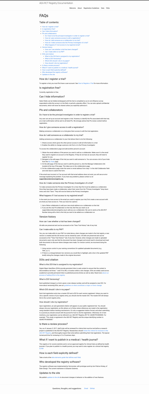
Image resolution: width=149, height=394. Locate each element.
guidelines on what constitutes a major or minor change (83, 285)
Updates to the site (48, 74)
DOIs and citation (48, 54)
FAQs (108, 8)
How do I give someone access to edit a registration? (63, 38)
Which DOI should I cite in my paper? (57, 61)
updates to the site (53, 377)
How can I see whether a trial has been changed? (61, 49)
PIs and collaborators (49, 33)
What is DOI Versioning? (53, 58)
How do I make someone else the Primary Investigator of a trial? (66, 43)
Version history (47, 47)
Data (102, 8)
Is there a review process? (51, 65)
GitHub (92, 388)
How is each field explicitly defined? (54, 70)
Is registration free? (48, 29)
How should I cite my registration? (56, 63)
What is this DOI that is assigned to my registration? (62, 56)
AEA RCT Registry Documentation (56, 3)
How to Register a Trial (86, 83)
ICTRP (41, 349)
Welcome (72, 8)
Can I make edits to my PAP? (54, 52)
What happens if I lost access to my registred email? (62, 45)
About (80, 8)
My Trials (51, 162)
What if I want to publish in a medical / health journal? (60, 68)
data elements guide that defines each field (66, 357)
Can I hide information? (50, 31)
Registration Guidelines (91, 8)
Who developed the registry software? (55, 72)
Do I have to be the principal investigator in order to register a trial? (67, 36)
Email (86, 388)
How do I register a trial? (50, 27)
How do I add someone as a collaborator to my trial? (62, 40)
